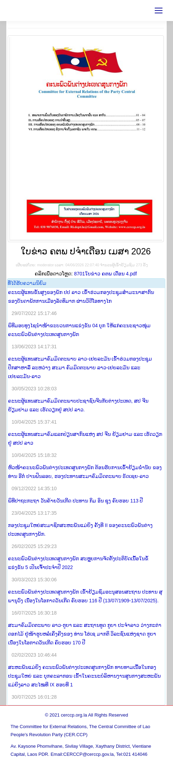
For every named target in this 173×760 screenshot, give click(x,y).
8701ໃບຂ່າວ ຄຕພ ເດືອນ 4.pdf (105, 273)
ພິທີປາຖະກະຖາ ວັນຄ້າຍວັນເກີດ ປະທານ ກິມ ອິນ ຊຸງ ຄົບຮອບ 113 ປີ (75, 501)
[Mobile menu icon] (159, 10)
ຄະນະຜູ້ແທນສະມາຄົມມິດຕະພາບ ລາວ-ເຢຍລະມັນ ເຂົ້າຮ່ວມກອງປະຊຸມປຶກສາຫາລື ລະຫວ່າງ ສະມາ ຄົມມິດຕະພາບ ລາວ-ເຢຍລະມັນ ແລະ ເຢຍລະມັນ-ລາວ (80, 367)
